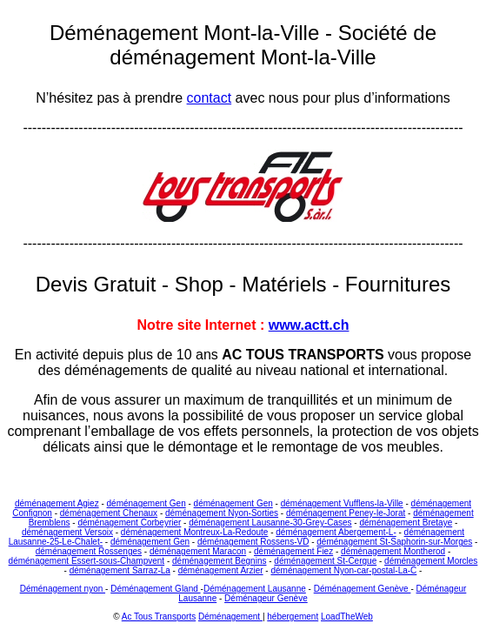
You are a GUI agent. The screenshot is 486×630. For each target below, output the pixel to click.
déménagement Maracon (198, 551)
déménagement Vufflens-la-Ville (342, 503)
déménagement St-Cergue (325, 561)
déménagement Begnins (219, 561)
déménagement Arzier (220, 570)
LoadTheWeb (347, 616)
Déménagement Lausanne (254, 588)
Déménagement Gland (155, 588)
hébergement (292, 616)
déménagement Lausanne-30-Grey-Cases (270, 522)
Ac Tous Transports (159, 616)
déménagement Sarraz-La (120, 570)
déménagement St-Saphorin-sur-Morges (394, 541)
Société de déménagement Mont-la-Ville (273, 45)
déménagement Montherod (393, 551)
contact (209, 97)
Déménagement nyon (62, 588)
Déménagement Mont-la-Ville (187, 32)
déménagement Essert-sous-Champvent (87, 561)
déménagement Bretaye (405, 522)
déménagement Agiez (57, 503)
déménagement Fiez (293, 551)
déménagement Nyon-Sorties (221, 513)
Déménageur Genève (266, 598)
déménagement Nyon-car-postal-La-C (343, 570)
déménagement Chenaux (108, 513)
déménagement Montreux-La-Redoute (195, 532)
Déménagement (230, 616)
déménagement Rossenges (89, 551)
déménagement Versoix (67, 532)
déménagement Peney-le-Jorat (345, 513)
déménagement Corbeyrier (129, 522)
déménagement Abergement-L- (336, 532)
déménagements (116, 370)
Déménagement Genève (362, 588)
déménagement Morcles (430, 561)
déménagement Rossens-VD (253, 541)
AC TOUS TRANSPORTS (302, 354)
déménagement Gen (146, 503)
